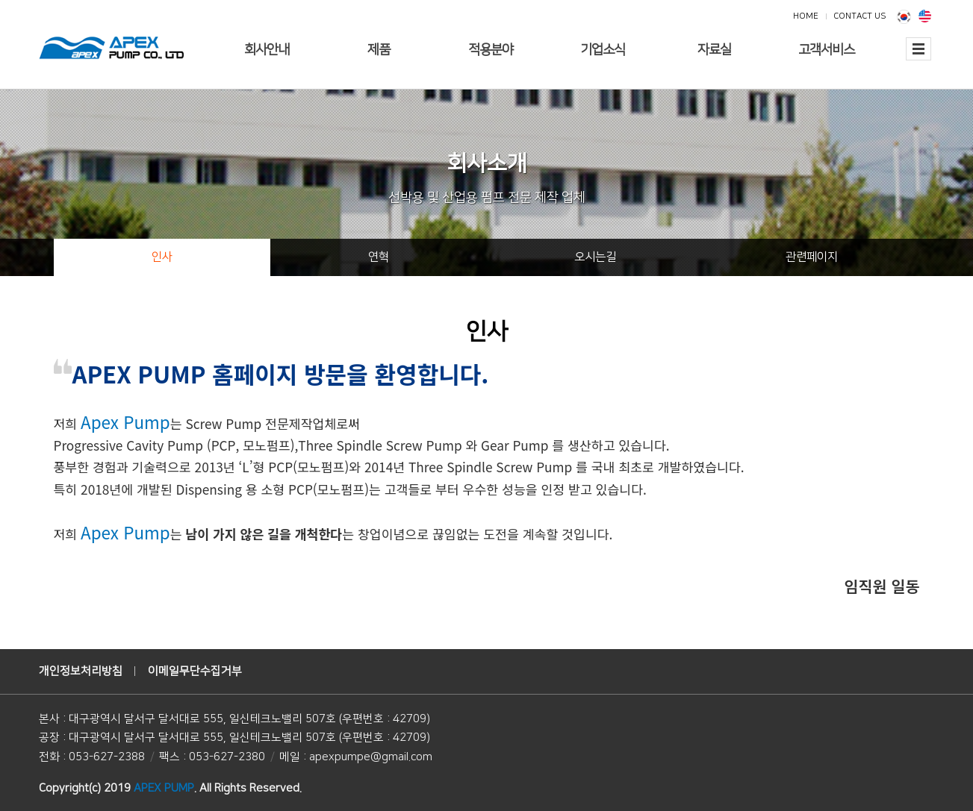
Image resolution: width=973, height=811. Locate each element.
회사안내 (266, 50)
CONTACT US (859, 16)
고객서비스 (826, 50)
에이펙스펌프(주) (111, 48)
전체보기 (918, 57)
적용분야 (490, 50)
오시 (595, 257)
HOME (805, 16)
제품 (378, 50)
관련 (812, 257)
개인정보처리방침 (80, 671)
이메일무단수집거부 (195, 671)
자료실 (714, 50)
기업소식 (602, 50)
